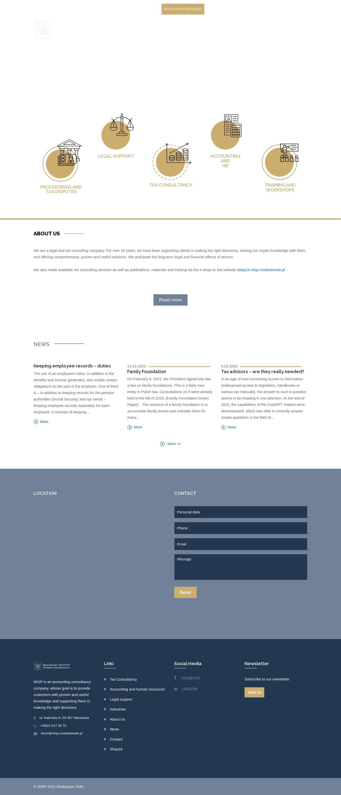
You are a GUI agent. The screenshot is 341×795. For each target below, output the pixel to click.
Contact (256, 30)
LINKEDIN (190, 689)
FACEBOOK (191, 678)
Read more (170, 299)
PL (293, 30)
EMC (80, 786)
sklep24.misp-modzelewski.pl (261, 270)
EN (303, 30)
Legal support (121, 699)
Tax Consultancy (123, 679)
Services (166, 30)
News (236, 30)
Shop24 (278, 30)
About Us (215, 30)
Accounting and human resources (137, 689)
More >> (170, 444)
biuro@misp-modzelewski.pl (61, 733)
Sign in (254, 692)
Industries (118, 709)
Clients (192, 30)
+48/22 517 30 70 (53, 725)
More (41, 421)
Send (185, 592)
